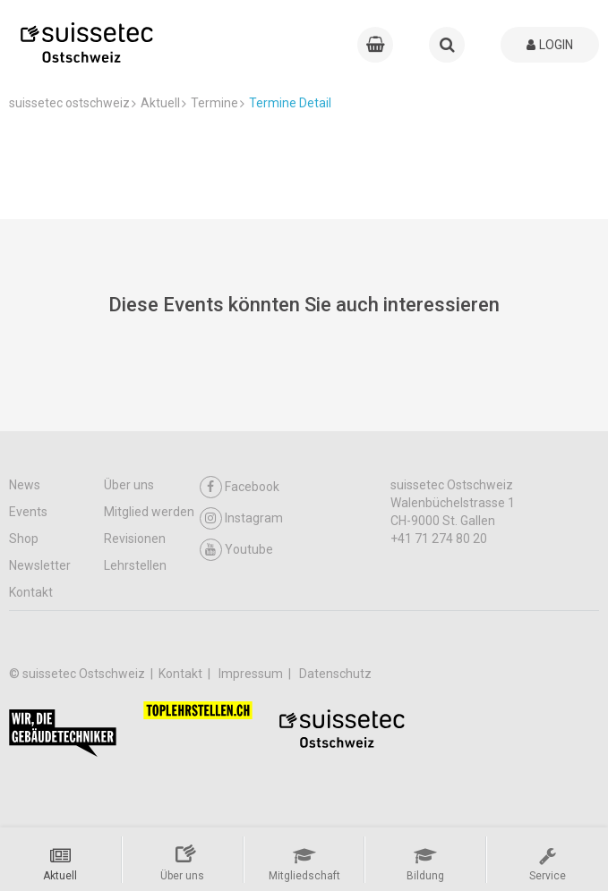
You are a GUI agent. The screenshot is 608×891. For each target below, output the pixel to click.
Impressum (252, 673)
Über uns (129, 485)
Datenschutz (335, 673)
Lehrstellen (135, 565)
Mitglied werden (149, 512)
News (24, 485)
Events (28, 512)
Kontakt (31, 592)
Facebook (239, 487)
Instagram (241, 518)
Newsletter (40, 565)
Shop (24, 538)
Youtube (236, 550)
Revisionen (135, 538)
